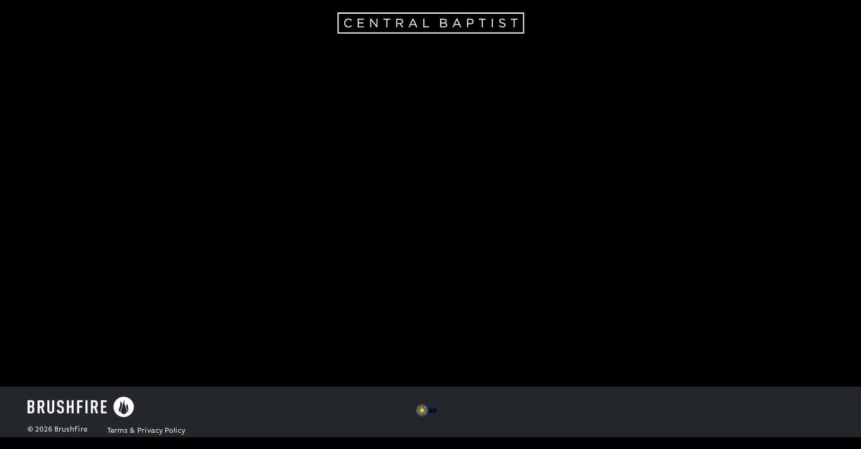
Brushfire (70, 429)
